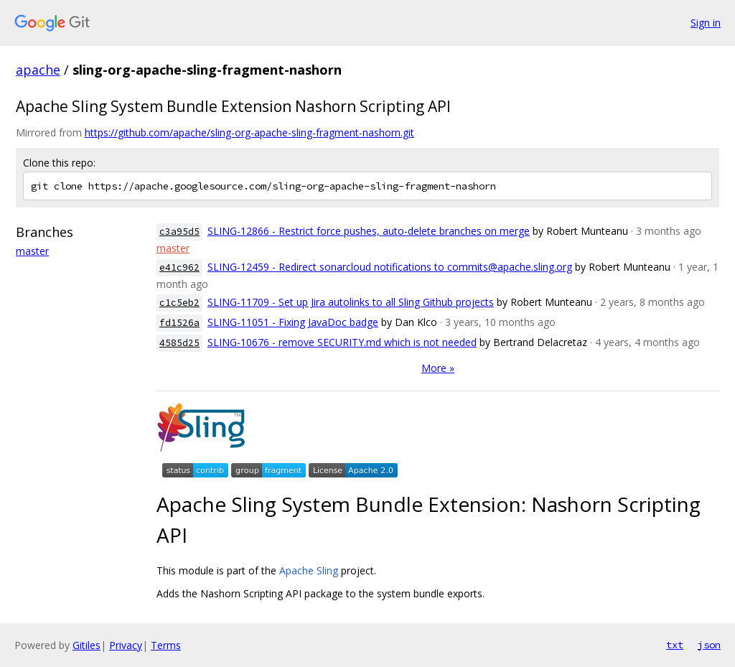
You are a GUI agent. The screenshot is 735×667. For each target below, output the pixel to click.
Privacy (125, 645)
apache (38, 69)
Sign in (705, 22)
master (32, 251)
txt (674, 644)
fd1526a (179, 323)
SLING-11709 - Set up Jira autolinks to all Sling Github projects (350, 302)
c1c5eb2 (179, 303)
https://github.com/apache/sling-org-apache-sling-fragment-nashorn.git (249, 132)
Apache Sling (308, 570)
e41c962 (179, 267)
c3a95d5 (179, 231)
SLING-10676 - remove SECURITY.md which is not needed (342, 342)
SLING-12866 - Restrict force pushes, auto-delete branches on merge (368, 231)
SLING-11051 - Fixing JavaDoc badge (292, 322)
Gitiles (86, 645)
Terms (166, 645)
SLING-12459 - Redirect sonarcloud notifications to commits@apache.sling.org (389, 267)
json (709, 644)
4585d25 (179, 343)
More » (437, 368)
